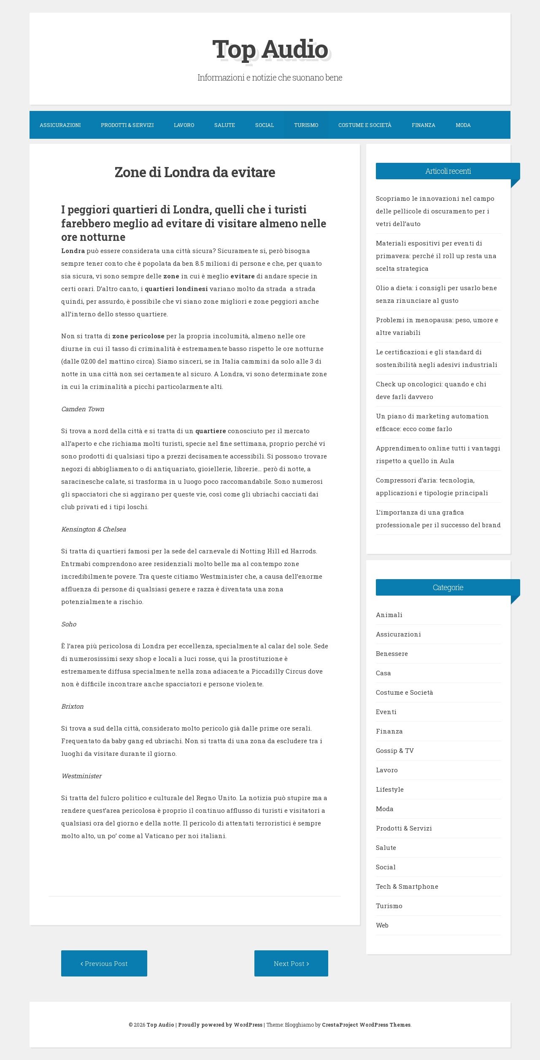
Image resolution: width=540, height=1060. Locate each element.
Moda (463, 124)
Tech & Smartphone (407, 886)
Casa (383, 673)
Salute (224, 124)
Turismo (306, 124)
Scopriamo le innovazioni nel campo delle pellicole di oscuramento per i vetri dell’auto (435, 211)
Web (382, 925)
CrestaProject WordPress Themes (366, 1024)
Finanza (423, 124)
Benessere (392, 653)
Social (264, 124)
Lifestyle (390, 789)
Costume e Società (365, 124)
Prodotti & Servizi (127, 124)
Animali (389, 614)
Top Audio (270, 48)
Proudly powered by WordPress (220, 1024)
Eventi (386, 711)
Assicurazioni (60, 124)
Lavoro (184, 124)
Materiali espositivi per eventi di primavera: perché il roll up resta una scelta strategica (436, 255)
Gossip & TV (395, 750)
